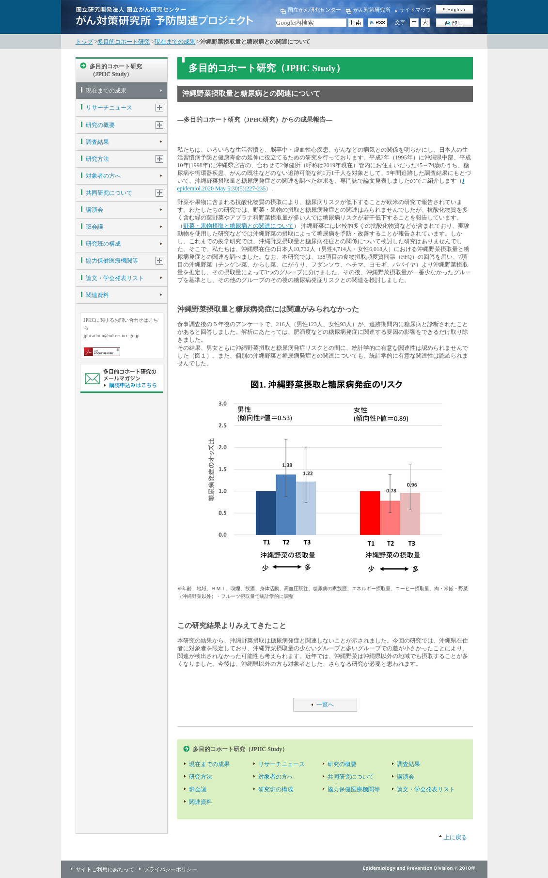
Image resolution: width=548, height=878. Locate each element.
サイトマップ (415, 10)
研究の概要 (100, 125)
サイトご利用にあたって (105, 869)
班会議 (94, 226)
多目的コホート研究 (123, 41)
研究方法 (97, 159)
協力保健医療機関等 (112, 260)
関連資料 (97, 295)
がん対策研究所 (372, 10)
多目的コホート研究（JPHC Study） (116, 70)
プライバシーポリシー (170, 869)
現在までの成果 (175, 41)
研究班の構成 (103, 243)
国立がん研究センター (314, 10)
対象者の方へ (103, 175)
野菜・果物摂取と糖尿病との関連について (238, 225)
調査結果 (97, 142)
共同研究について (109, 192)
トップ (84, 41)
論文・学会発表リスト (115, 278)
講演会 (94, 209)
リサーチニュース (109, 107)
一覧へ (325, 704)
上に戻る (455, 837)
